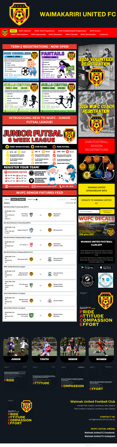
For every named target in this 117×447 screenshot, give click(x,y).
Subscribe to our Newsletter (107, 211)
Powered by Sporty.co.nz (27, 445)
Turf (6, 268)
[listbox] (10, 201)
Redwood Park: (9, 322)
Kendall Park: (8, 267)
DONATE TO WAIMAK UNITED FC (97, 202)
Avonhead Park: (9, 252)
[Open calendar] (62, 201)
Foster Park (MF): (10, 237)
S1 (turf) (7, 239)
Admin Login (90, 445)
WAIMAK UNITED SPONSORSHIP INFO (96, 189)
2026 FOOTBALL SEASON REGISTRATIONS (96, 145)
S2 (5, 310)
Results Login (32, 206)
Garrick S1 (7, 225)
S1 (5, 254)
